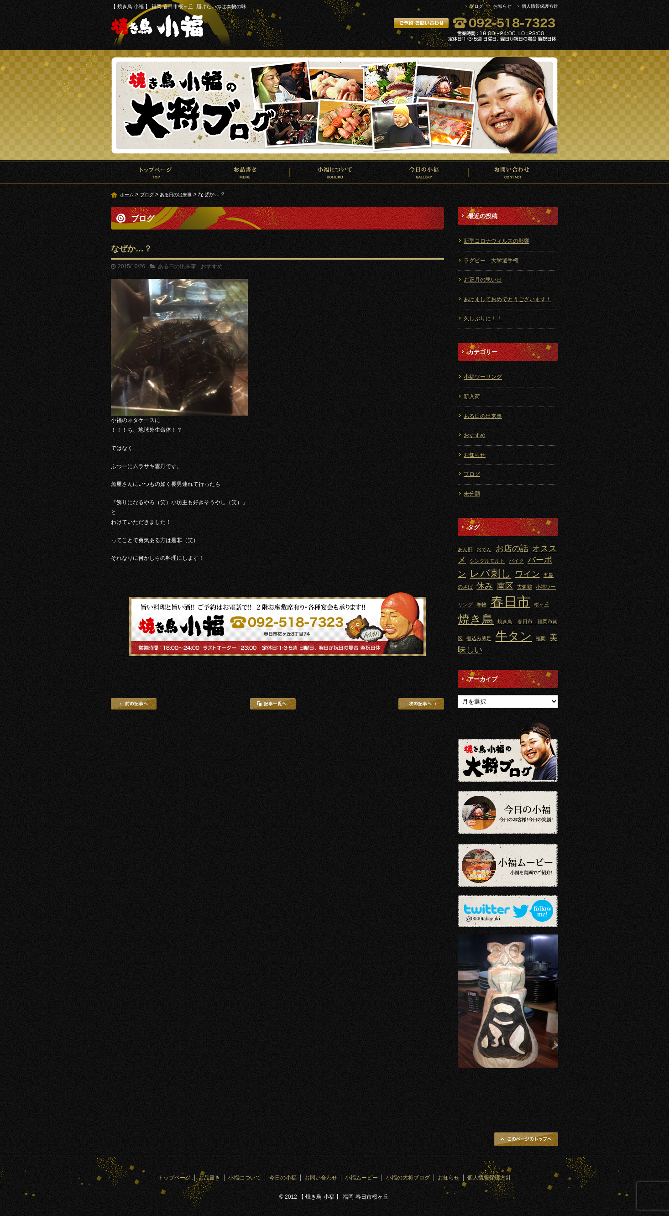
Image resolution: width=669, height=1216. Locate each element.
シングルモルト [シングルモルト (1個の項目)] (487, 561)
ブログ (476, 6)
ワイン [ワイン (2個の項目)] (527, 574)
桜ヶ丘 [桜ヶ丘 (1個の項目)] (541, 604)
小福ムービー (361, 1177)
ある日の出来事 (176, 194)
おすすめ (212, 266)
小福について (334, 172)
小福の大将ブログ (408, 1177)
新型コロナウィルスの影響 (496, 241)
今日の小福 (424, 172)
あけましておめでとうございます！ (507, 299)
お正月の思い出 (483, 280)
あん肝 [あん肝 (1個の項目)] (465, 549)
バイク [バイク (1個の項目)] (516, 561)
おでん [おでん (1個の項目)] (483, 549)
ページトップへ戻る (526, 1139)
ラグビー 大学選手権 (491, 260)
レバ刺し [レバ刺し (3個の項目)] (490, 573)
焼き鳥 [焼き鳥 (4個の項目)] (476, 619)
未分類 (472, 494)
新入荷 (472, 396)
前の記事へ (134, 704)
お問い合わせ (513, 172)
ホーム (127, 194)
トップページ (155, 172)
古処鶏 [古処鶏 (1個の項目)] (524, 587)
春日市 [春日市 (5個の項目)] (510, 601)
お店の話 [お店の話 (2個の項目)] (512, 548)
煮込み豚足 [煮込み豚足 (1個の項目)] (478, 638)
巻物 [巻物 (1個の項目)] (481, 604)
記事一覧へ (273, 704)
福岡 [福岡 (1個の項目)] (541, 638)
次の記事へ (421, 704)
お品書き (245, 172)
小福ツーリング (483, 377)
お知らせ (502, 6)
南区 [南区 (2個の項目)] (505, 585)
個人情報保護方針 (540, 6)
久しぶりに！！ (483, 318)
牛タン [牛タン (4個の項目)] (514, 636)
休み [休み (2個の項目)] (484, 585)
